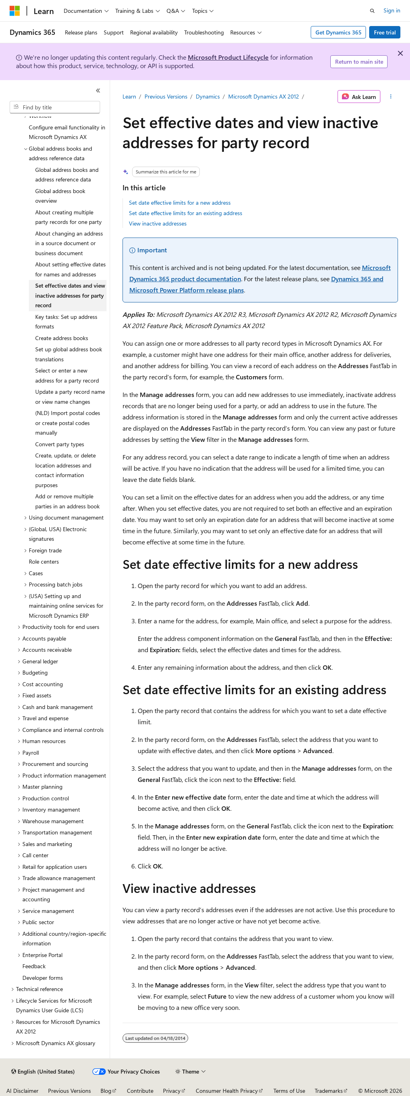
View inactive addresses (158, 223)
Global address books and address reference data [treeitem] (66, 174)
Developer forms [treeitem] (42, 977)
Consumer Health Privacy (227, 1090)
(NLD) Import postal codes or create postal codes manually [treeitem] (67, 422)
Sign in (392, 10)
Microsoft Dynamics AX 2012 (263, 96)
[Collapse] (98, 90)
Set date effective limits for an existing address (185, 213)
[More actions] (391, 96)
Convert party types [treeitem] (59, 444)
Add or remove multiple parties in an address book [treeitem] (67, 501)
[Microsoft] (15, 11)
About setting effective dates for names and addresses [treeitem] (70, 269)
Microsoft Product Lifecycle (228, 57)
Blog (105, 1090)
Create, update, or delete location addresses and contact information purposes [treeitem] (65, 470)
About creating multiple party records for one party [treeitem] (68, 217)
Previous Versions (166, 96)
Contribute (140, 1090)
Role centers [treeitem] (44, 561)
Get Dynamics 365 (339, 32)
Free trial (385, 32)
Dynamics (208, 96)
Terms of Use (289, 1090)
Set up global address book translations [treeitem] (68, 354)
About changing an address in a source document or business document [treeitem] (69, 243)
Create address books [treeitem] (61, 338)
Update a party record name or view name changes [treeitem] (70, 396)
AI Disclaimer (22, 1090)
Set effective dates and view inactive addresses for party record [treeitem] (70, 295)
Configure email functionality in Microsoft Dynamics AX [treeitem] (67, 132)
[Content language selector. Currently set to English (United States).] (43, 1071)
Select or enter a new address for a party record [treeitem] (67, 375)
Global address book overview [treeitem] (60, 196)
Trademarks (329, 1090)
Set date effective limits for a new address (180, 202)
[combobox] (55, 107)
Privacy (172, 1090)
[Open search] (372, 11)
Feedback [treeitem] (34, 966)
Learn (129, 96)
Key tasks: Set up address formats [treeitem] (66, 321)
